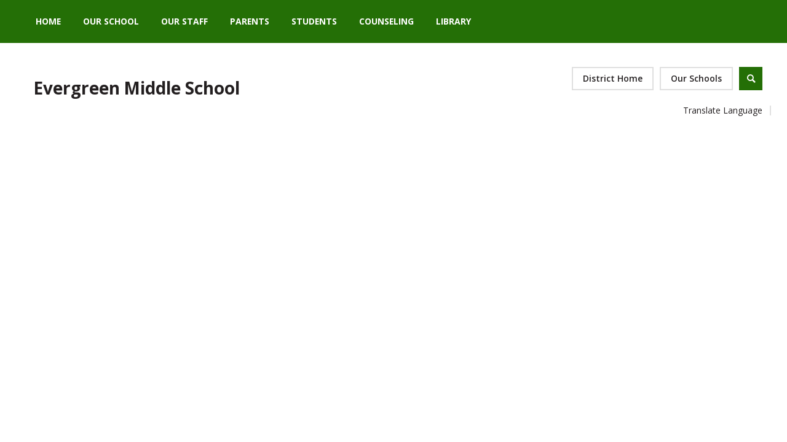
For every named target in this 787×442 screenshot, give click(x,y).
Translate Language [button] (722, 110)
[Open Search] (750, 78)
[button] (696, 78)
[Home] (48, 21)
